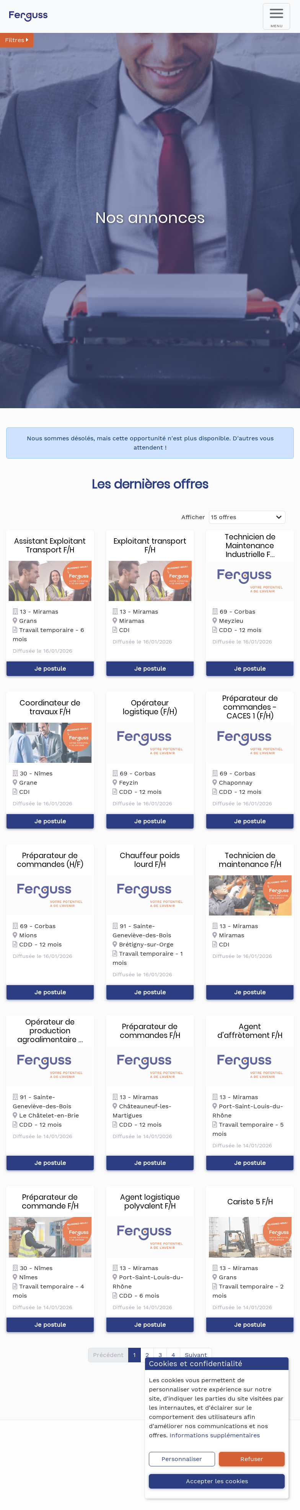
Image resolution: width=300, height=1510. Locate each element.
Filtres (16, 40)
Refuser (251, 1459)
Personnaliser (181, 1459)
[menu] (276, 16)
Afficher (193, 517)
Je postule (50, 668)
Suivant (196, 1355)
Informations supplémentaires (215, 1435)
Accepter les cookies (217, 1481)
